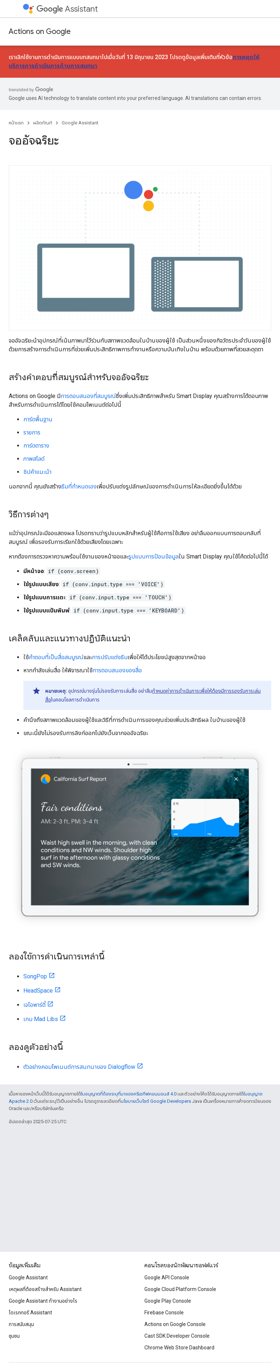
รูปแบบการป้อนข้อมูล (153, 556)
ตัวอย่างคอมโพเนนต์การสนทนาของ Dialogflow (79, 1066)
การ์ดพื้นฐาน (37, 419)
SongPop (35, 976)
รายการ (31, 432)
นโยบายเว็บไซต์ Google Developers (156, 1101)
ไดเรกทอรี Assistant (30, 1312)
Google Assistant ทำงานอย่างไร (43, 1301)
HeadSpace (38, 990)
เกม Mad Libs (40, 1019)
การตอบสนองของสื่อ (117, 670)
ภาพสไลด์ (33, 458)
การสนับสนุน (21, 1324)
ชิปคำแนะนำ (37, 471)
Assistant (67, 9)
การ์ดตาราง (36, 445)
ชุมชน (14, 1336)
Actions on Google (40, 31)
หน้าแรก (16, 122)
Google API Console (166, 1277)
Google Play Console (167, 1301)
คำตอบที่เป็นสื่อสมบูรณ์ (56, 657)
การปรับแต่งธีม (110, 657)
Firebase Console (164, 1312)
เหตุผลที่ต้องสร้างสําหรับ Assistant (45, 1289)
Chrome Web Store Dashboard (179, 1347)
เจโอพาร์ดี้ (34, 1004)
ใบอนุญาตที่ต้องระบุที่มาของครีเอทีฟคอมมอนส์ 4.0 (128, 1094)
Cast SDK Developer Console (177, 1336)
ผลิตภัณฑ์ (42, 122)
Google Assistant (80, 122)
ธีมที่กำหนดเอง (79, 486)
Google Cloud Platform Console (180, 1289)
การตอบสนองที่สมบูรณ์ (88, 396)
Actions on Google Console (175, 1324)
